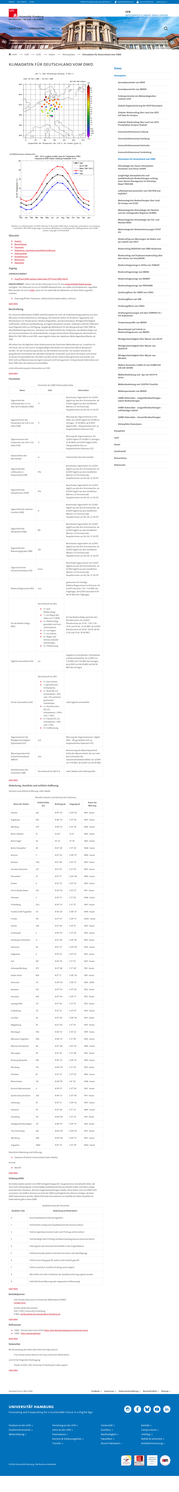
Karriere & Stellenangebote (66, 1455)
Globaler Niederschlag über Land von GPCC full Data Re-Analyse (138, 130)
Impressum (109, 1407)
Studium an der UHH (20, 1441)
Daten (55, 28)
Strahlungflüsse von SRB (129, 315)
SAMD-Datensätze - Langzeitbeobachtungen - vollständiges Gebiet (140, 425)
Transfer (56, 1459)
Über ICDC (15, 28)
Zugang (18, 257)
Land (116, 453)
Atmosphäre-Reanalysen (130, 440)
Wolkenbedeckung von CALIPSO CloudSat (138, 400)
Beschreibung (21, 260)
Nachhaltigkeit (108, 1450)
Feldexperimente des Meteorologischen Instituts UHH (137, 113)
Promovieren (59, 1450)
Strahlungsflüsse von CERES (131, 322)
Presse (11, 1)
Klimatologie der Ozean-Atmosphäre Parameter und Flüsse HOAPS (135, 183)
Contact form (20, 1319)
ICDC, (32, 306)
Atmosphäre (120, 91)
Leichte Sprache (146, 1)
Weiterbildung (16, 1450)
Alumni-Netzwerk (110, 1459)
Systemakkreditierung (165, 1472)
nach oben (13, 319)
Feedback (95, 1407)
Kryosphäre (119, 446)
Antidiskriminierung (152, 1459)
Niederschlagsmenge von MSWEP (134, 294)
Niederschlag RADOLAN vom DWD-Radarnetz (139, 264)
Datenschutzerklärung (129, 1407)
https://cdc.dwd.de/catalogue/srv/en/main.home (66, 1346)
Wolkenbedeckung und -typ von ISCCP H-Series (138, 392)
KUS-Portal (22, 1)
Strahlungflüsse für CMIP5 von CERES (136, 308)
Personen (73, 28)
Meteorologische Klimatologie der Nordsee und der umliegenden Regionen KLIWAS (138, 227)
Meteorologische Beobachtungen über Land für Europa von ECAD (139, 218)
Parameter (19, 263)
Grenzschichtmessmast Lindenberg (134, 168)
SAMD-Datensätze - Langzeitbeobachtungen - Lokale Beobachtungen (140, 415)
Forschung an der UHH (64, 1441)
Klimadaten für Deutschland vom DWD (136, 175)
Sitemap (164, 1407)
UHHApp (146, 1450)
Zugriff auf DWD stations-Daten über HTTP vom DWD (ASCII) (41, 295)
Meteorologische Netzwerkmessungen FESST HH (139, 247)
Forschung (37, 28)
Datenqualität (21, 269)
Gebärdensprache (125, 1)
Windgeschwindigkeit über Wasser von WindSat (137, 373)
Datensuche (119, 480)
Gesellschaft (120, 467)
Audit (136, 1472)
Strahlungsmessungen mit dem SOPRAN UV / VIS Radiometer (140, 330)
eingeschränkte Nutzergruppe (78, 300)
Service (92, 28)
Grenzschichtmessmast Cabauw (133, 147)
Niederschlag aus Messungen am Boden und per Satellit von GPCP (139, 256)
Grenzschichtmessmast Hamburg (134, 154)
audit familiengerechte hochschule (126, 1475)
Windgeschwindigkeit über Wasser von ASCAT (140, 354)
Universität (107, 1441)
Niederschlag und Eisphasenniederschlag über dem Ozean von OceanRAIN (140, 273)
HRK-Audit (151, 1472)
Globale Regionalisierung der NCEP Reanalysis (140, 121)
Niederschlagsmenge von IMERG (133, 287)
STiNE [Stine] (32, 1)
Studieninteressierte (20, 1446)
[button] (96, 2)
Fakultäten (106, 1455)
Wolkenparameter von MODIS (132, 407)
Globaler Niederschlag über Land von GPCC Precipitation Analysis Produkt (138, 139)
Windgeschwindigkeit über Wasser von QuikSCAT (137, 363)
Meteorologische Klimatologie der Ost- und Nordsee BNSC (138, 237)
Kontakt (145, 1441)
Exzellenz (106, 1446)
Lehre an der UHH (61, 1446)
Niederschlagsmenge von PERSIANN (135, 301)
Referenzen (20, 275)
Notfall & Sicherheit (151, 1455)
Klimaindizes (120, 474)
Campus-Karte (149, 1446)
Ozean (117, 460)
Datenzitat (19, 278)
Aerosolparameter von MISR (131, 98)
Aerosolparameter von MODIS (132, 105)
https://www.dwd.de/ (31, 1349)
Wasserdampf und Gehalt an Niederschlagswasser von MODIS (133, 346)
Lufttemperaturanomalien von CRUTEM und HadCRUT (139, 208)
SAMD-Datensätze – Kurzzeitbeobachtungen (139, 433)
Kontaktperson (21, 272)
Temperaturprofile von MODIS (132, 338)
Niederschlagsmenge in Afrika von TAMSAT (139, 281)
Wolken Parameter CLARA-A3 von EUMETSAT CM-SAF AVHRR (139, 382)
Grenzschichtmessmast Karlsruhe (134, 161)
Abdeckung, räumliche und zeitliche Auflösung (35, 266)
